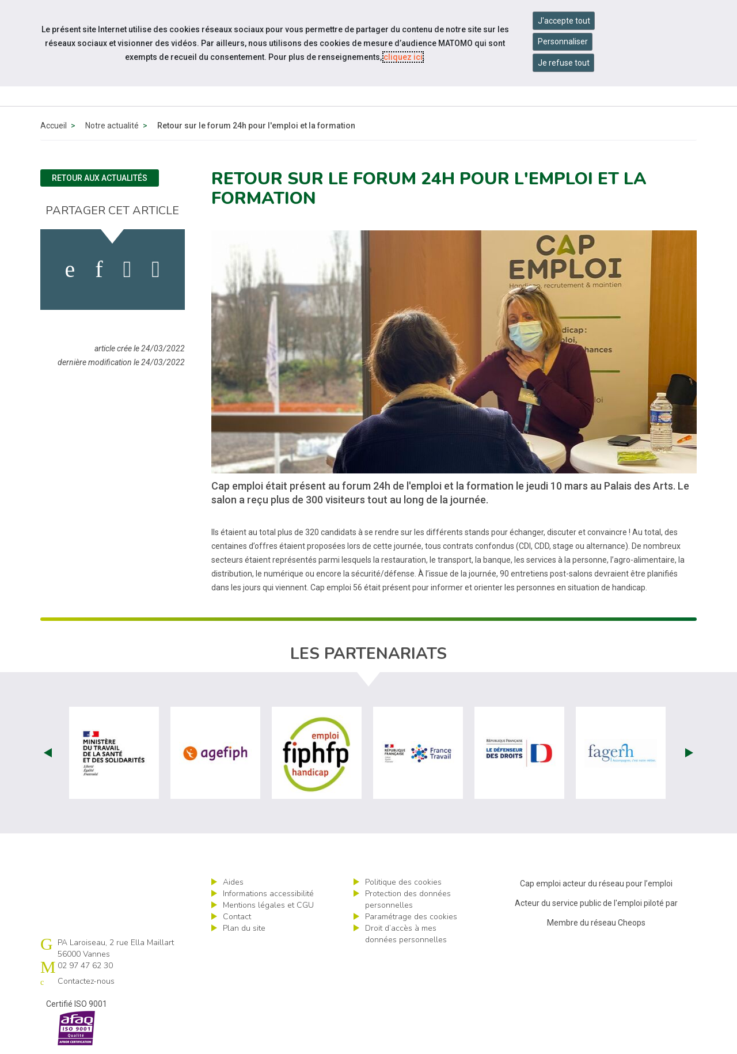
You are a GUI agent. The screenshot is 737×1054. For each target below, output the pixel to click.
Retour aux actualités (99, 178)
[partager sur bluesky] (156, 269)
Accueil (53, 125)
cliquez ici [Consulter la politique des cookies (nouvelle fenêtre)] (403, 57)
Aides (233, 882)
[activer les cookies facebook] (70, 269)
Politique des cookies (403, 882)
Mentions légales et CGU (268, 905)
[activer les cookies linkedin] (98, 269)
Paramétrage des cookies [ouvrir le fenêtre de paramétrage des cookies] (411, 916)
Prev (48, 753)
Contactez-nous (86, 981)
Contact (237, 916)
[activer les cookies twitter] (127, 269)
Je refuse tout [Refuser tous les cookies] (564, 62)
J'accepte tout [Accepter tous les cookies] (564, 20)
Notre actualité (112, 125)
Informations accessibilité (268, 893)
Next (689, 753)
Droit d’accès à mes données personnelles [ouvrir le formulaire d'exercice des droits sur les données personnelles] (406, 934)
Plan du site (244, 928)
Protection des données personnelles (408, 899)
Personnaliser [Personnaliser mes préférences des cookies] (563, 41)
